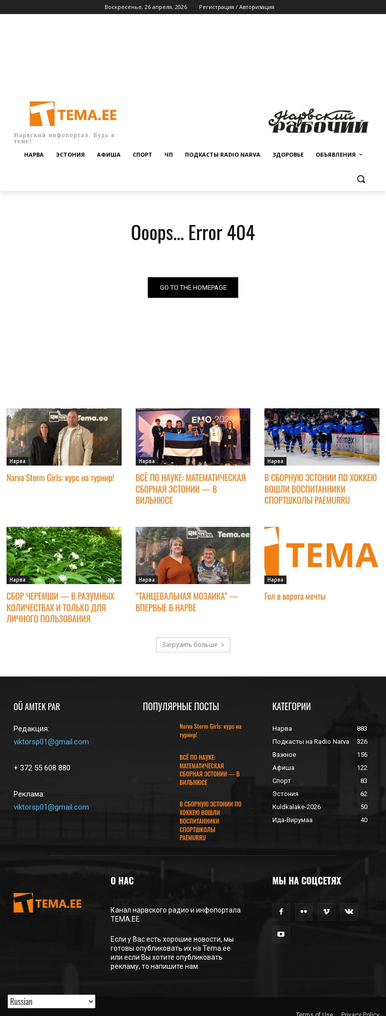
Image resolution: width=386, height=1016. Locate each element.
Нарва (18, 461)
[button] (360, 179)
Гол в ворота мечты (295, 596)
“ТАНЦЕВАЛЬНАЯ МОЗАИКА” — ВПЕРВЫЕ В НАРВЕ (187, 601)
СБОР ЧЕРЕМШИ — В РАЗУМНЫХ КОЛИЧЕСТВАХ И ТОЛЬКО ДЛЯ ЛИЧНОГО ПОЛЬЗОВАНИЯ (60, 607)
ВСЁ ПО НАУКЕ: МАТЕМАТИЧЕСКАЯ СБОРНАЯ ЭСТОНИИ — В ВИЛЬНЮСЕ (191, 489)
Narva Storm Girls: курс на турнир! (60, 478)
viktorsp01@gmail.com (51, 741)
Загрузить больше (193, 644)
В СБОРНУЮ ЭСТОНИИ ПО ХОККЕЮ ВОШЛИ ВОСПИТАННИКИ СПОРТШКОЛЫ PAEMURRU (320, 489)
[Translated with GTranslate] (51, 1001)
